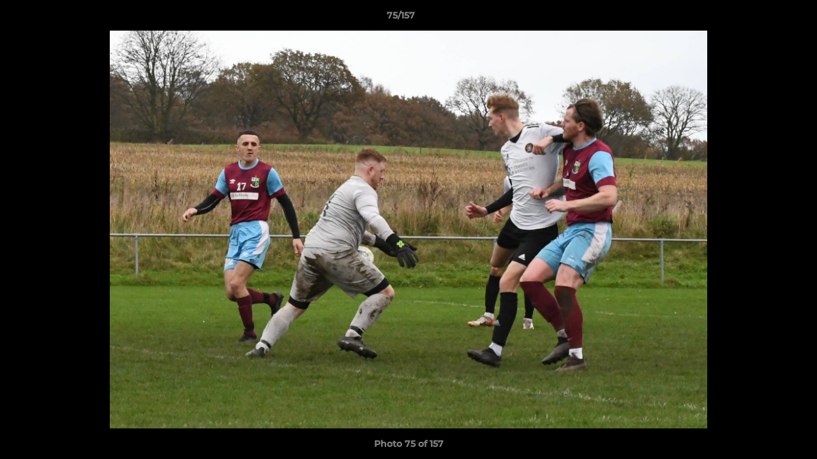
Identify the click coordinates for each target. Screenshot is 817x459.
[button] (763, 18)
